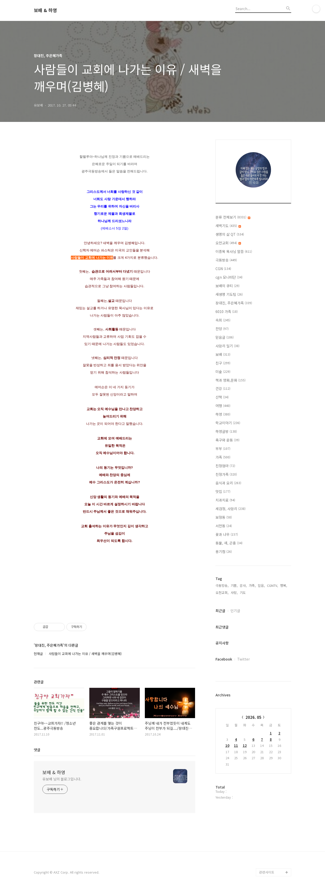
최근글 (220, 610)
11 (236, 745)
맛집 (222, 491)
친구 (222, 362)
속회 (222, 320)
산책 (222, 397)
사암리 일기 (227, 345)
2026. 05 (253, 717)
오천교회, (222, 592)
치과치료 (225, 500)
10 (227, 745)
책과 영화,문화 (230, 380)
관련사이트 (266, 872)
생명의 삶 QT (229, 234)
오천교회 (228, 242)
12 (245, 745)
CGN (223, 268)
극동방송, (222, 585)
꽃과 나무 (226, 534)
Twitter (243, 659)
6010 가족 (226, 311)
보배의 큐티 (227, 285)
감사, (243, 585)
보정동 (223, 517)
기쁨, (234, 585)
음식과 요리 (228, 482)
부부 (222, 448)
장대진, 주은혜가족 (233, 302)
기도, (243, 592)
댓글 (37, 749)
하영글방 (226, 431)
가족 (222, 457)
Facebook (223, 659)
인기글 (235, 610)
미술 (222, 371)
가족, (252, 585)
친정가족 (226, 474)
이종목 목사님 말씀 (233, 251)
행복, (283, 585)
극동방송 (226, 260)
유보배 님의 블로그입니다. (61, 778)
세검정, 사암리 (230, 508)
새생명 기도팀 (229, 294)
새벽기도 (228, 225)
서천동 (223, 525)
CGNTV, (272, 585)
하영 (222, 414)
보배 (222, 354)
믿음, (261, 585)
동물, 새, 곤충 (228, 542)
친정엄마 (225, 465)
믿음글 (224, 337)
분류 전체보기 (232, 217)
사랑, (234, 592)
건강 (222, 388)
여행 (222, 405)
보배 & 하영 (45, 10)
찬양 (222, 328)
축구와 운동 (227, 439)
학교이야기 (227, 422)
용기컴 (223, 551)
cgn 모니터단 (228, 277)
